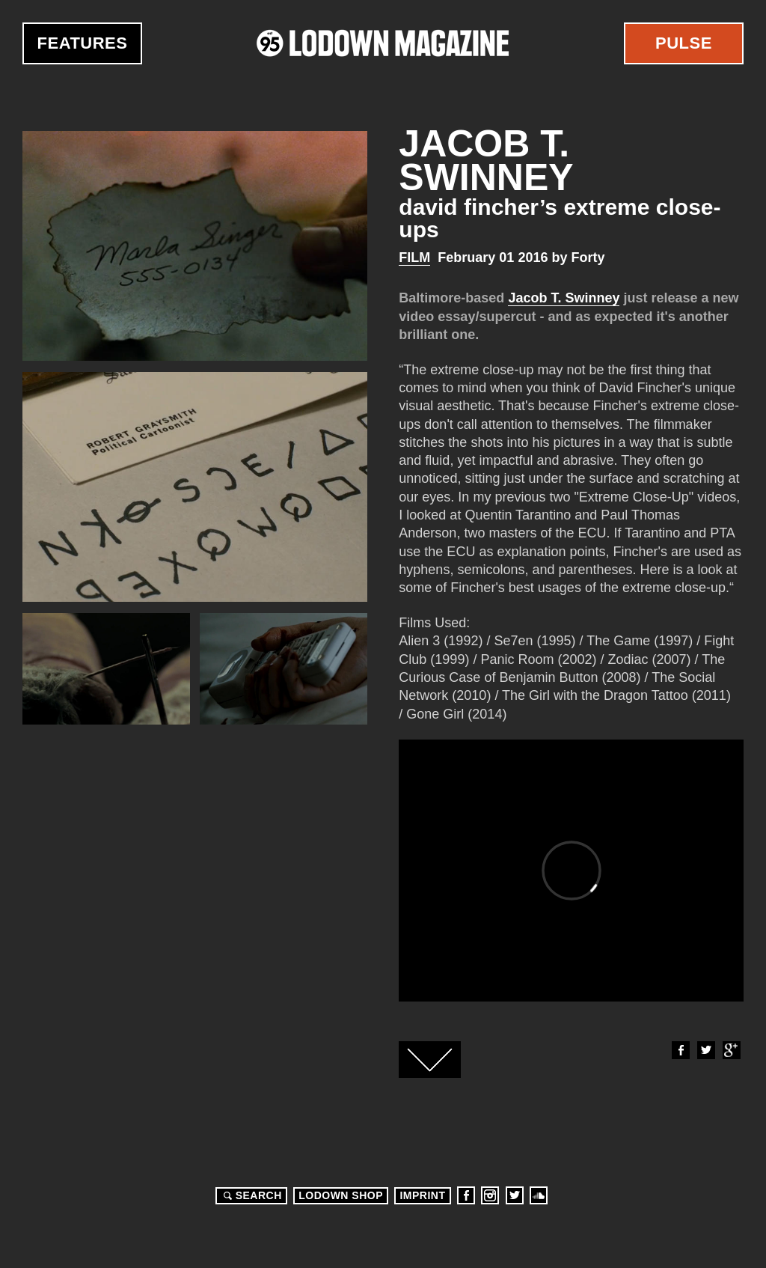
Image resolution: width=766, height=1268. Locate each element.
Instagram (490, 1195)
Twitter (705, 1050)
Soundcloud (539, 1195)
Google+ (731, 1050)
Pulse (683, 43)
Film (414, 257)
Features (82, 43)
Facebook (680, 1050)
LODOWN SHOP (340, 1195)
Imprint (422, 1195)
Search (250, 1195)
